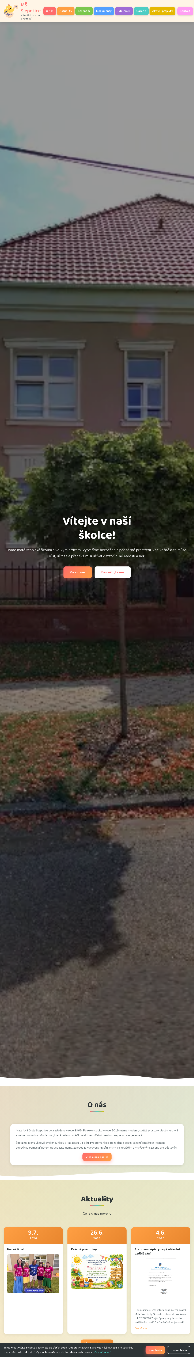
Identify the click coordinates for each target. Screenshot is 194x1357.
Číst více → (141, 1328)
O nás (50, 11)
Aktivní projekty (162, 11)
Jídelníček (124, 11)
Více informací (102, 1352)
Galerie (141, 11)
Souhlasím (155, 1350)
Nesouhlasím (178, 1350)
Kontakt (185, 11)
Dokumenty (104, 11)
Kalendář (84, 11)
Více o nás (78, 572)
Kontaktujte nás (112, 572)
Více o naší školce (97, 1157)
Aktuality (65, 11)
